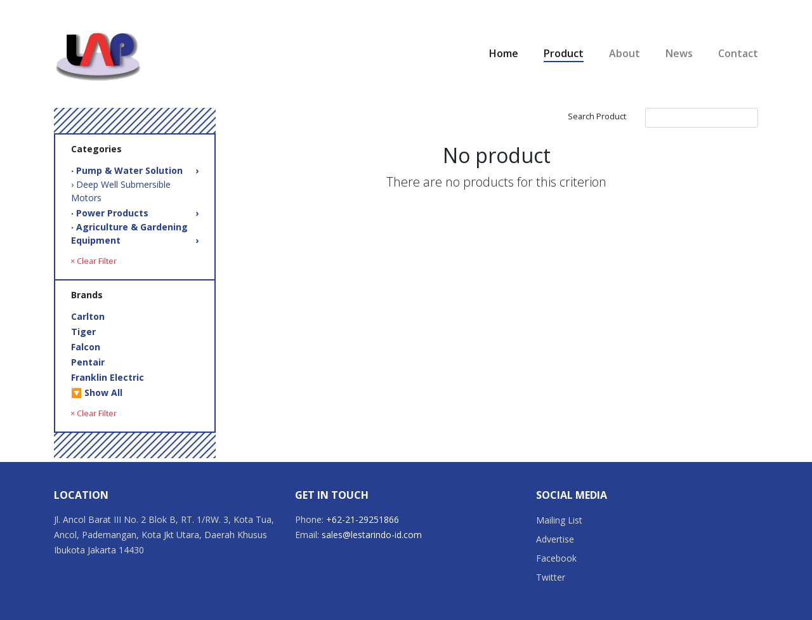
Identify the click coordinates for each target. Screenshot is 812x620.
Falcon (85, 347)
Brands (87, 295)
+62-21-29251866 (362, 519)
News (679, 53)
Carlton (88, 316)
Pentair (88, 362)
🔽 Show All (96, 392)
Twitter (550, 577)
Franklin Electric (107, 377)
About (624, 53)
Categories (96, 149)
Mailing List (559, 520)
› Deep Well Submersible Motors (121, 191)
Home (503, 53)
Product (564, 53)
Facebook (556, 558)
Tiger (83, 332)
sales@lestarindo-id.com (372, 535)
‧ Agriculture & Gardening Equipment (135, 234)
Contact (738, 53)
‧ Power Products (135, 213)
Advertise (555, 539)
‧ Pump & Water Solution (135, 170)
